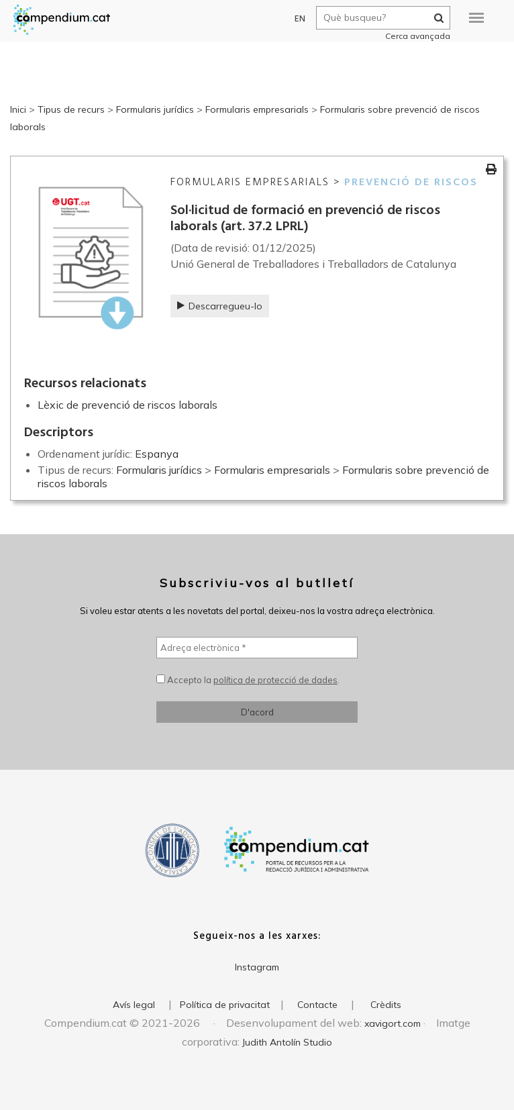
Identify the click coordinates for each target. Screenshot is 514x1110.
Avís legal (134, 1005)
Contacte (317, 1005)
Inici (18, 109)
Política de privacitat (225, 1005)
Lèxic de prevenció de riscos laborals (127, 404)
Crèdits (385, 1005)
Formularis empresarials (257, 109)
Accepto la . (248, 679)
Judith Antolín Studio (287, 1042)
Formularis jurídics (155, 109)
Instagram (257, 967)
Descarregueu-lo (219, 306)
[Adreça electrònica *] (257, 647)
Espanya (156, 453)
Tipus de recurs (71, 109)
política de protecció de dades (275, 679)
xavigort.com (392, 1023)
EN (293, 19)
